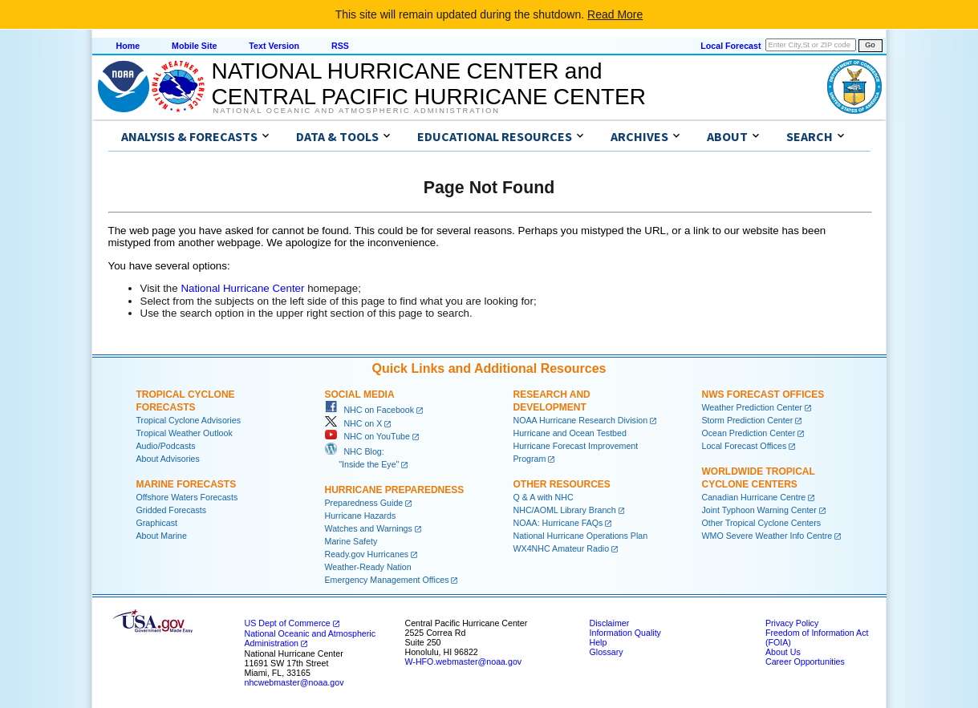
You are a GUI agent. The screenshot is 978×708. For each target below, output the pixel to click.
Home (128, 46)
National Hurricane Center (242, 288)
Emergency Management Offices (387, 580)
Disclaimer (610, 623)
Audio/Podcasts (166, 446)
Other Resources (562, 484)
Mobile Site (194, 46)
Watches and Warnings (368, 528)
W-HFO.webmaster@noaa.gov (463, 661)
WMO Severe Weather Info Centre (767, 535)
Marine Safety (351, 541)
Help (598, 642)
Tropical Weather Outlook (184, 433)
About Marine (161, 535)
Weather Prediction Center (752, 407)
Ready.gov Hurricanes (367, 554)
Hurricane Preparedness (395, 490)
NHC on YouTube (367, 436)
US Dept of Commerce (288, 623)
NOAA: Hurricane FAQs (558, 523)
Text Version (274, 46)
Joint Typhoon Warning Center (759, 510)
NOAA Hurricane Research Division (580, 420)
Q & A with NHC (543, 497)
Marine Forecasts (186, 484)
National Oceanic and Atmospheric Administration (356, 111)
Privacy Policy (791, 623)
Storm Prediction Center (747, 420)
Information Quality (625, 632)
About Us (783, 652)
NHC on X (354, 423)
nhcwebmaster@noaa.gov (294, 682)
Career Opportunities (805, 661)
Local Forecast (730, 46)
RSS (340, 46)
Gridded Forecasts (171, 510)
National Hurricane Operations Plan (580, 535)
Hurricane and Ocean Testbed (570, 433)
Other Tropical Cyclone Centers (762, 523)
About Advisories (168, 458)
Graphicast (157, 523)
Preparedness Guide (364, 503)
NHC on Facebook (370, 410)
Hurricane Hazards (360, 515)
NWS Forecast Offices (763, 394)
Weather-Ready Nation (368, 567)
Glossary (606, 652)
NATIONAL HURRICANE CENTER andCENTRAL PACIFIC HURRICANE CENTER (429, 84)
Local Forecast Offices (744, 446)
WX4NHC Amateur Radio (561, 548)
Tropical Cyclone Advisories (188, 420)
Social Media (360, 394)
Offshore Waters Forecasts (187, 497)
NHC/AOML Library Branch (564, 510)
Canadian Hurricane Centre (754, 497)
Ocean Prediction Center (749, 433)
